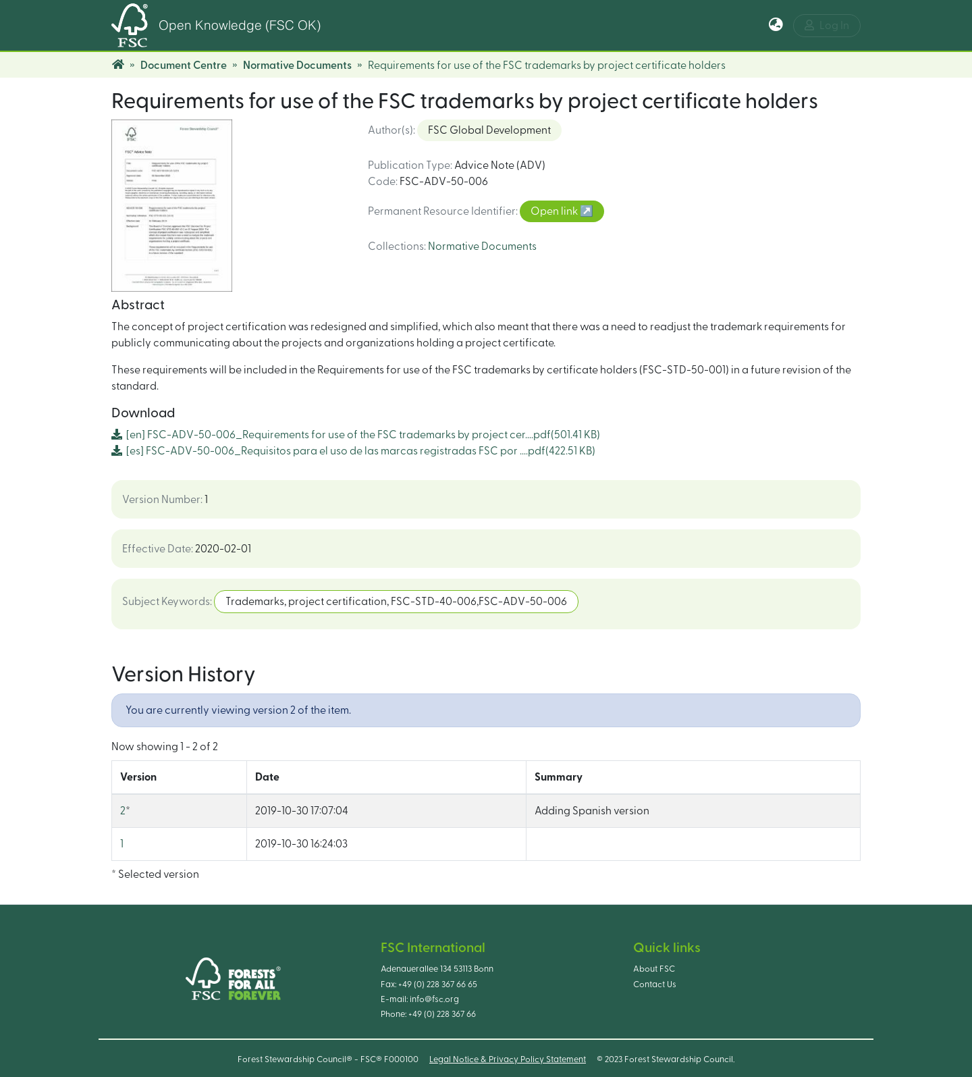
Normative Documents (297, 65)
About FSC (654, 969)
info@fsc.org (434, 999)
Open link (555, 211)
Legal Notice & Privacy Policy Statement (507, 1059)
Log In (827, 25)
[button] (776, 26)
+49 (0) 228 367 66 (442, 1014)
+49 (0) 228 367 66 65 (437, 984)
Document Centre (183, 65)
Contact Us (654, 984)
